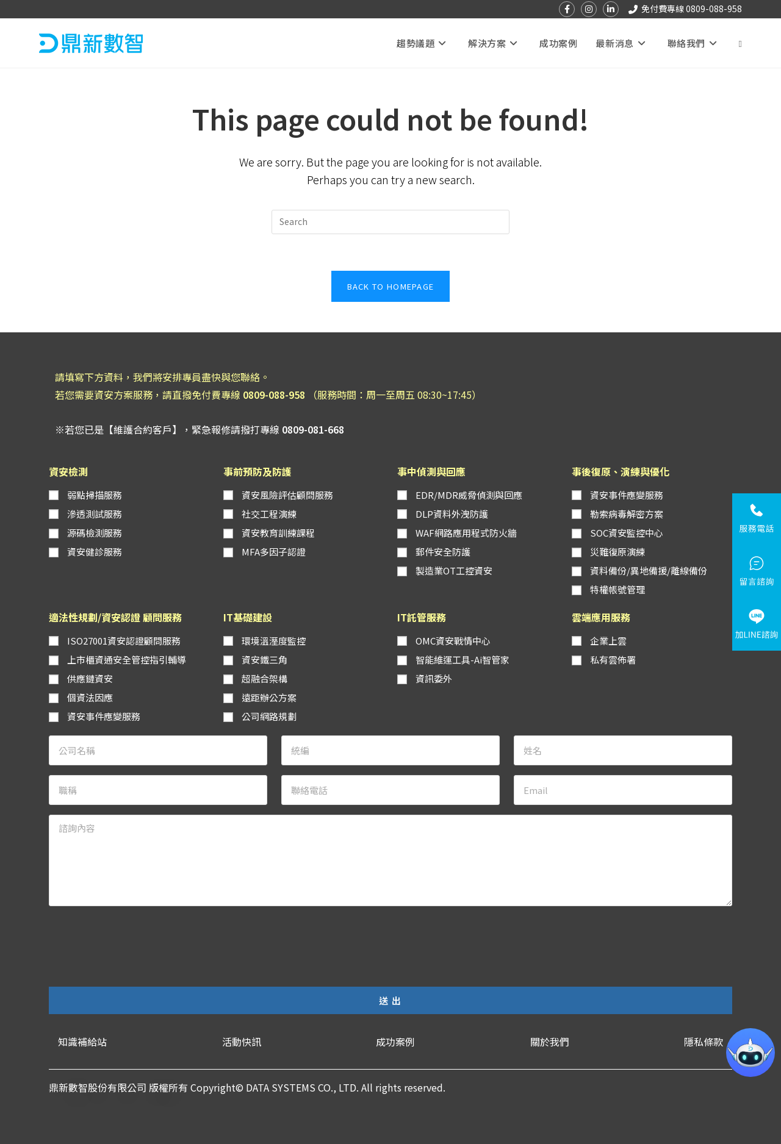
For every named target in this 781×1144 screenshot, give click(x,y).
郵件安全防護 (443, 551)
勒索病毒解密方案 (626, 513)
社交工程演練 (269, 513)
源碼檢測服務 (94, 532)
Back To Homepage (390, 286)
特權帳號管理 (617, 589)
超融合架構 (264, 678)
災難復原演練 (617, 551)
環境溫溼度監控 (274, 640)
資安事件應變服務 (626, 494)
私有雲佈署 (613, 659)
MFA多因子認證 (274, 551)
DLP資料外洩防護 (452, 513)
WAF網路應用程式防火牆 (466, 532)
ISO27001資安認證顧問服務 (124, 640)
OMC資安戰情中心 (453, 640)
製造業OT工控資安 (454, 570)
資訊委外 (434, 678)
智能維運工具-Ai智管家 (462, 659)
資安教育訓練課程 (278, 532)
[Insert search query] (390, 222)
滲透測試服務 (94, 513)
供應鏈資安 (90, 678)
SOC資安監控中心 (626, 532)
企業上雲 (608, 640)
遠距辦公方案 (269, 697)
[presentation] (141, 939)
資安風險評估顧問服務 (287, 494)
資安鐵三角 (264, 659)
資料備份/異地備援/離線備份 (648, 570)
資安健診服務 (94, 551)
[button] (82, 1042)
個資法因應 (90, 697)
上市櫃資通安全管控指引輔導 (126, 659)
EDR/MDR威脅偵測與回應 (469, 494)
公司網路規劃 (269, 716)
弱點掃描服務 (94, 494)
